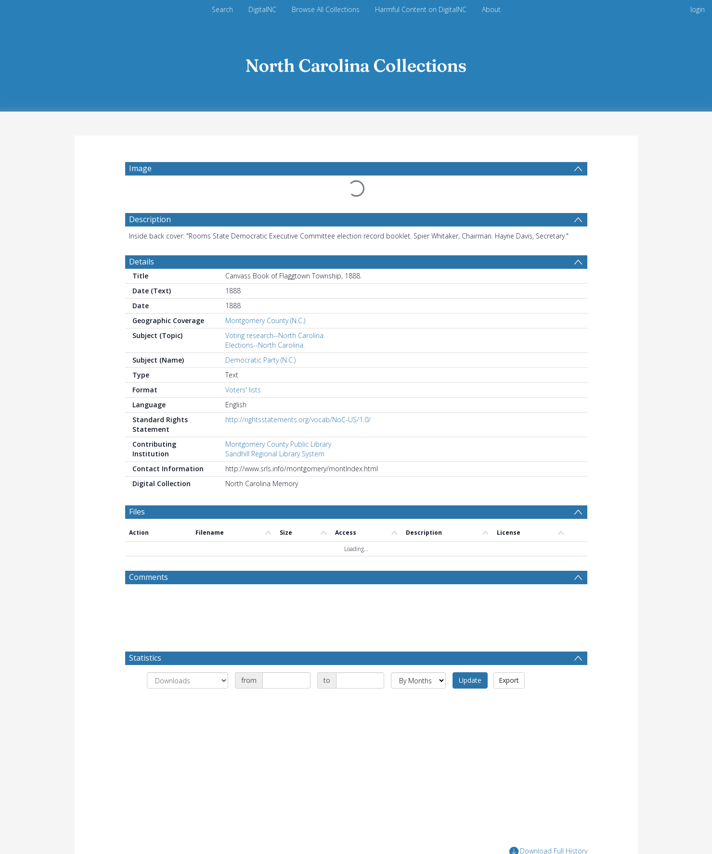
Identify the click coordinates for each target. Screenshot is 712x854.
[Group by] (187, 680)
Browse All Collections (326, 9)
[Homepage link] (356, 63)
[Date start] (286, 680)
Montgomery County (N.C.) (265, 320)
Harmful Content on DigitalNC (420, 9)
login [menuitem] (697, 9)
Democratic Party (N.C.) (260, 359)
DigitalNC (262, 9)
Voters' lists (243, 389)
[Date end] (360, 680)
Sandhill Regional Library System (274, 453)
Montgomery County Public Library (278, 444)
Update (470, 680)
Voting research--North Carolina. (275, 335)
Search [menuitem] (222, 9)
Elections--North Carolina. (265, 345)
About (491, 9)
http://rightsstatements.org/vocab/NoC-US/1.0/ (298, 419)
